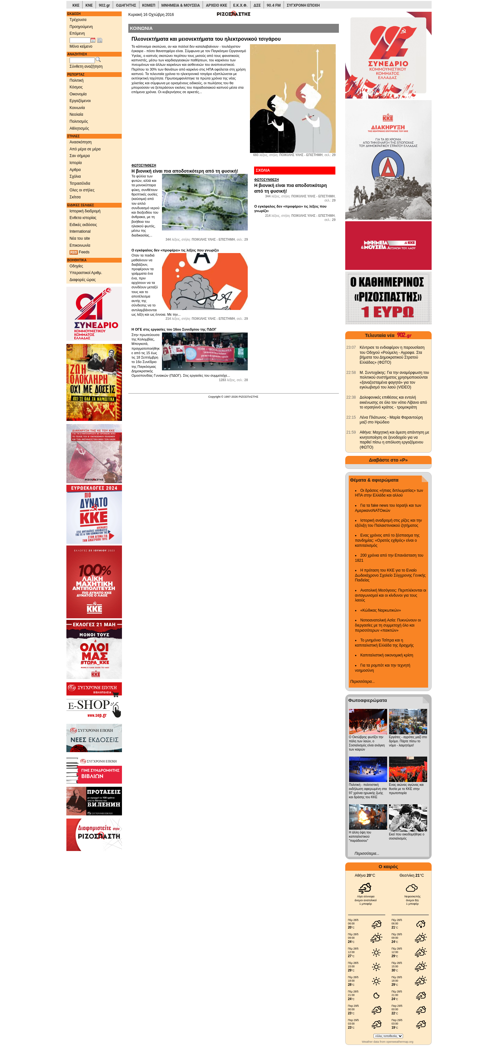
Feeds (80, 252)
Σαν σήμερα (80, 156)
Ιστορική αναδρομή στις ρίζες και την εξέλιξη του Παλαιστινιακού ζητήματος (388, 523)
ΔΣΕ (256, 5)
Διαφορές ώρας (83, 280)
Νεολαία (76, 114)
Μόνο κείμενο (81, 46)
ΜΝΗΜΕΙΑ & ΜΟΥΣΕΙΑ (180, 5)
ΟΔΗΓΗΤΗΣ (126, 5)
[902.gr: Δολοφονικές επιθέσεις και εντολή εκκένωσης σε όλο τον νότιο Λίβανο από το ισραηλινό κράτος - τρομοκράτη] (351, 397)
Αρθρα (75, 170)
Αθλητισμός (79, 128)
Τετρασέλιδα (80, 183)
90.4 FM (274, 5)
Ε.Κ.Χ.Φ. (240, 5)
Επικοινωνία (80, 245)
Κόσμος (76, 87)
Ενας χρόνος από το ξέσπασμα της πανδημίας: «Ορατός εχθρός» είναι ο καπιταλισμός (387, 540)
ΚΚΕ (75, 5)
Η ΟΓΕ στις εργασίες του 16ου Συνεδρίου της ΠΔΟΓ (174, 329)
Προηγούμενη (81, 26)
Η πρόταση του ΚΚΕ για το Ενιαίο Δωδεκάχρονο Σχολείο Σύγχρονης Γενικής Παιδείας (390, 575)
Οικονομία (78, 94)
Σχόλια (75, 176)
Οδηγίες (76, 266)
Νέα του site (80, 238)
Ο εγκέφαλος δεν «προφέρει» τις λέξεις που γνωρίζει (175, 250)
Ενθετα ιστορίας (83, 218)
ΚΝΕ (89, 5)
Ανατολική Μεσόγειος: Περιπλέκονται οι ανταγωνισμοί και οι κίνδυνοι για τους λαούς (391, 595)
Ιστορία (76, 163)
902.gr (104, 5)
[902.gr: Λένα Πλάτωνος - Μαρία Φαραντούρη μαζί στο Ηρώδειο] (351, 417)
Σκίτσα (75, 197)
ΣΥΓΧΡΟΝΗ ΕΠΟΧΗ (303, 5)
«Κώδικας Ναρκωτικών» (380, 610)
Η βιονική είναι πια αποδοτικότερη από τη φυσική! (189, 168)
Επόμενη (77, 33)
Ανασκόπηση (81, 142)
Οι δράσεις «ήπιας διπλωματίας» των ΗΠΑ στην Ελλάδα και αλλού (389, 493)
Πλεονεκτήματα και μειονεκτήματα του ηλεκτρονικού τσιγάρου (206, 39)
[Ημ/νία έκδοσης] (80, 40)
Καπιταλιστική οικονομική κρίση (386, 655)
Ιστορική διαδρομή (85, 211)
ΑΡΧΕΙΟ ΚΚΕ (216, 5)
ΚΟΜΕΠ (148, 5)
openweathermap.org (399, 1041)
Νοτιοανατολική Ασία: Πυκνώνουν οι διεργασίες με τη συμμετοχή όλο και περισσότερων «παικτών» (388, 625)
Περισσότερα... (362, 681)
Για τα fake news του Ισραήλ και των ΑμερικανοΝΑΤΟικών (388, 508)
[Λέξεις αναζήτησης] (82, 60)
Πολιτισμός (79, 121)
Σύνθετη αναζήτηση (86, 66)
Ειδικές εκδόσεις (83, 225)
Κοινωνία (77, 108)
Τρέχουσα (78, 19)
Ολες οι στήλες (82, 190)
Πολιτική (77, 80)
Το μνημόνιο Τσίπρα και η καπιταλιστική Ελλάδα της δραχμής (384, 643)
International (80, 231)
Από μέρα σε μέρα (85, 149)
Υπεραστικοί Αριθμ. (86, 273)
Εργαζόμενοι (80, 101)
